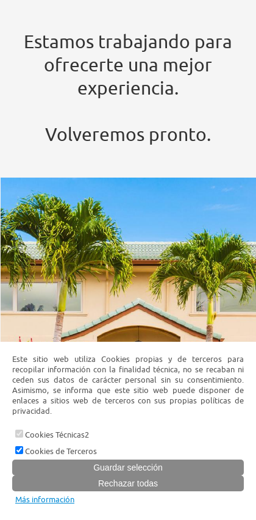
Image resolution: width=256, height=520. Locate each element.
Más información (44, 499)
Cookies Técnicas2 (52, 435)
